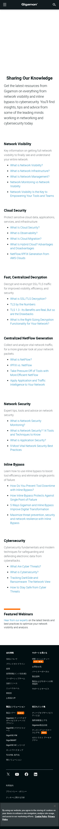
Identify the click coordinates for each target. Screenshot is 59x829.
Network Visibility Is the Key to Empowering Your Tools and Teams (32, 194)
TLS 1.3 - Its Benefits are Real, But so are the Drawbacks (32, 312)
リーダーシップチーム (15, 678)
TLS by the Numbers (22, 304)
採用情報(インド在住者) (16, 673)
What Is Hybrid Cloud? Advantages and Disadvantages (31, 246)
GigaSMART (11, 740)
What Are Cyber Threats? (25, 566)
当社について (11, 659)
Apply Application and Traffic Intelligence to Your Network (27, 382)
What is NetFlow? (21, 359)
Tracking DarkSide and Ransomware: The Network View (30, 580)
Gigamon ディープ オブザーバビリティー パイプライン (16, 720)
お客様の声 (11, 698)
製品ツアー (11, 712)
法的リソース (11, 683)
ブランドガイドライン (15, 663)
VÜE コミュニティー (40, 659)
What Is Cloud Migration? (25, 238)
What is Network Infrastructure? (30, 171)
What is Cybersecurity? (24, 572)
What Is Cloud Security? (24, 227)
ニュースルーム (12, 688)
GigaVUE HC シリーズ (15, 745)
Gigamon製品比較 (39, 725)
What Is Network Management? (29, 176)
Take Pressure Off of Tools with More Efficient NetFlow (29, 373)
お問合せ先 (37, 666)
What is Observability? (23, 233)
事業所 (9, 693)
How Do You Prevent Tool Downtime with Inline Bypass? (32, 488)
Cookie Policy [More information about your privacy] (41, 816)
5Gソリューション (14, 759)
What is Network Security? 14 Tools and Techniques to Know (32, 432)
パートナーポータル (40, 671)
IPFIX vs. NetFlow (21, 365)
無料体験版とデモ (39, 720)
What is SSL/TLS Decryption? (28, 298)
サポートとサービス (40, 688)
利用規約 (10, 785)
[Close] (54, 806)
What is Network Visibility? (26, 165)
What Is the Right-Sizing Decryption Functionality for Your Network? (32, 322)
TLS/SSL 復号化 (13, 755)
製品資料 (36, 676)
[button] (54, 4)
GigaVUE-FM (11, 735)
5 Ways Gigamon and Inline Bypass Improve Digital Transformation (32, 507)
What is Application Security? (28, 440)
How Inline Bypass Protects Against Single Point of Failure (32, 497)
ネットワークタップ (14, 750)
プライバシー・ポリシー (16, 791)
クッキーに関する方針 (15, 797)
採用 (8, 668)
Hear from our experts (16, 620)
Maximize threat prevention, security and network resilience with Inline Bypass (32, 519)
